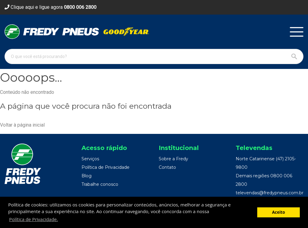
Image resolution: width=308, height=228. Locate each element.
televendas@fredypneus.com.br (269, 193)
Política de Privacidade (105, 167)
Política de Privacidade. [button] (33, 219)
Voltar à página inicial (22, 125)
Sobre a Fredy (173, 159)
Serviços (90, 159)
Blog (86, 176)
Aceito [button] (278, 212)
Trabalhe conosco (99, 184)
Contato (167, 167)
